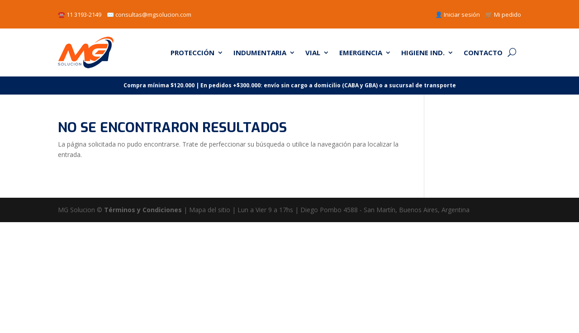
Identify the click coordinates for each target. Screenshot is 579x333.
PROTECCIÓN (192, 52)
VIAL (312, 52)
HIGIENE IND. (423, 52)
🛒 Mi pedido (503, 14)
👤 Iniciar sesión (457, 14)
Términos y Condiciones (143, 209)
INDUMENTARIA (259, 52)
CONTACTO (483, 52)
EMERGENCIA (360, 52)
